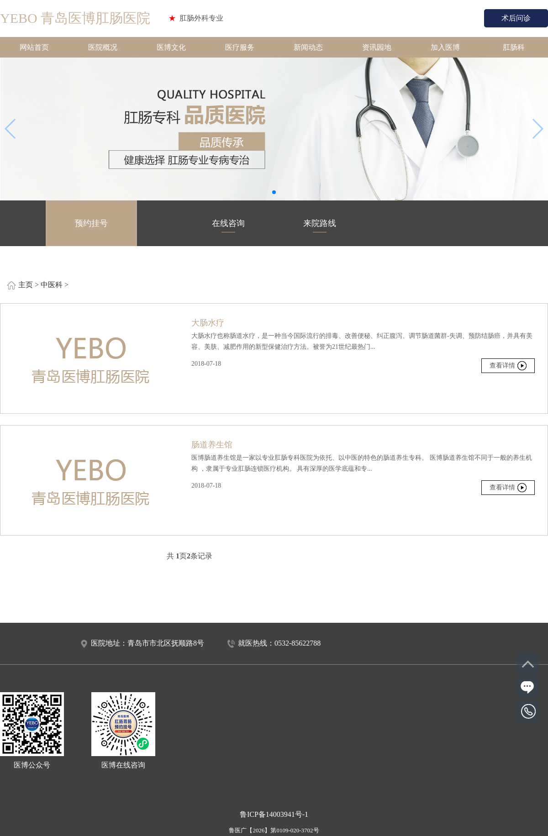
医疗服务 (239, 47)
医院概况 (102, 47)
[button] (274, 192)
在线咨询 (228, 225)
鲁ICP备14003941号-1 (274, 814)
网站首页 (34, 47)
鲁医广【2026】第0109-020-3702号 (274, 830)
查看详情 (502, 365)
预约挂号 (91, 225)
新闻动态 (308, 47)
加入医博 (445, 47)
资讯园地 (376, 47)
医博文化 (171, 47)
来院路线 (319, 225)
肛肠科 (514, 47)
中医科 (52, 285)
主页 (25, 285)
